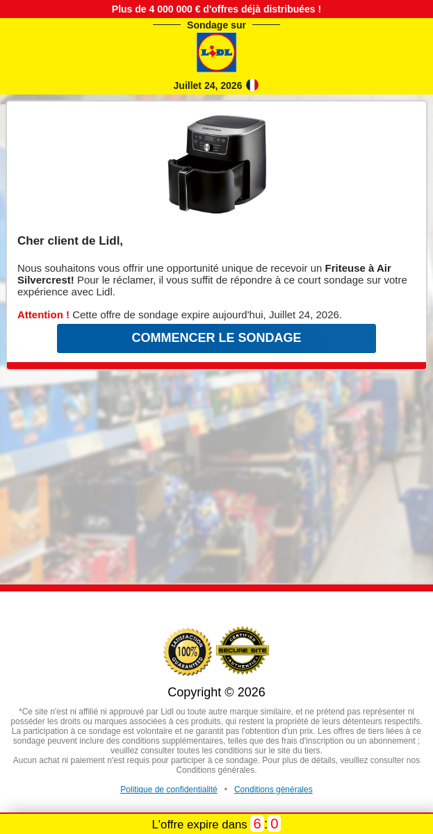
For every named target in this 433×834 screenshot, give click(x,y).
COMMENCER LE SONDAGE (216, 338)
